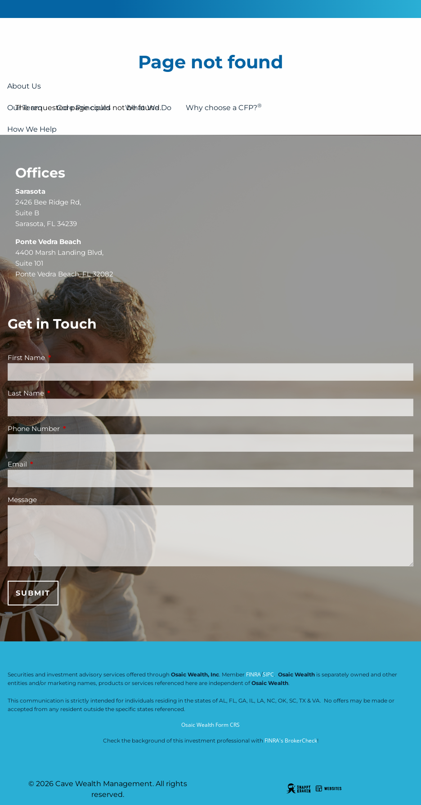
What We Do (148, 107)
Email (52, 464)
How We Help (32, 129)
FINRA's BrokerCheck (290, 740)
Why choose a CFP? (224, 107)
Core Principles (84, 107)
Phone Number (69, 428)
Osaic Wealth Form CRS (210, 725)
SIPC (268, 674)
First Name (61, 357)
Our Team (24, 107)
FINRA (253, 674)
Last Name (61, 393)
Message (22, 499)
